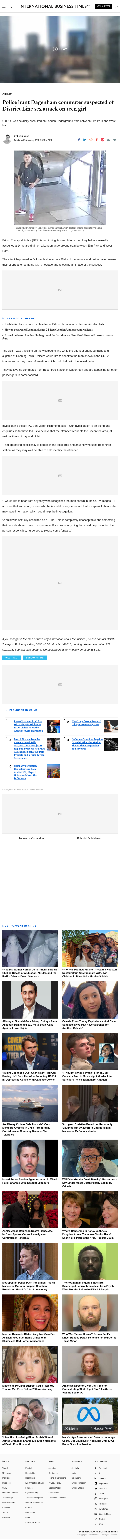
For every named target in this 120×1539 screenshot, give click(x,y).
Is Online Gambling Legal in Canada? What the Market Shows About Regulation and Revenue (87, 744)
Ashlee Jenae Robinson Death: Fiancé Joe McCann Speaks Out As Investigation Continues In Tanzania (27, 1234)
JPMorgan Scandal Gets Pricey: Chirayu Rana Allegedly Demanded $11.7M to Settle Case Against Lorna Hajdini (29, 1024)
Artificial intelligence (34, 1498)
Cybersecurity (31, 1493)
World (5, 1468)
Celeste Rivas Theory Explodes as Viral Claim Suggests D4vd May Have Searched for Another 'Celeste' (89, 1024)
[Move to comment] (115, 140)
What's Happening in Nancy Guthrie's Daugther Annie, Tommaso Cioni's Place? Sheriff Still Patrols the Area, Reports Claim (88, 1234)
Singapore (76, 1478)
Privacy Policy (54, 1483)
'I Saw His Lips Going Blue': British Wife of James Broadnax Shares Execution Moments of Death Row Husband (29, 1441)
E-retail (28, 1468)
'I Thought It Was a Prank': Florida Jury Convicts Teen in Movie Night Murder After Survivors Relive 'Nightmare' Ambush (87, 1076)
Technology (7, 1498)
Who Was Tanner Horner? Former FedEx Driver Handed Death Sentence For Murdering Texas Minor (89, 1337)
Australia (76, 1468)
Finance (29, 1488)
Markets (6, 1478)
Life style (6, 1507)
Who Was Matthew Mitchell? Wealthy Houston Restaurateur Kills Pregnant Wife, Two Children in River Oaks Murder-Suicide (89, 973)
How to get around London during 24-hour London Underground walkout (48, 330)
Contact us (53, 1473)
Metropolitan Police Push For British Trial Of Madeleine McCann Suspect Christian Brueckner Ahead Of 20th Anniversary (28, 1286)
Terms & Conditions (57, 1478)
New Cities (30, 1512)
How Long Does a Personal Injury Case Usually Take (86, 723)
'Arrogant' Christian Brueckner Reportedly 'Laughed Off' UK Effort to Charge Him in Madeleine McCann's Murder (87, 1128)
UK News (6, 1473)
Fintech (28, 1517)
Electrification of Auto (34, 1483)
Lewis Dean (23, 135)
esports (28, 1507)
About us (52, 1468)
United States (78, 1488)
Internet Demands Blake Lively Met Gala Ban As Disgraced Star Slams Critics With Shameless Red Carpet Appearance (28, 1337)
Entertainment (8, 1502)
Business (6, 1483)
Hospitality (30, 1473)
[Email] (109, 140)
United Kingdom (79, 1483)
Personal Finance (10, 1493)
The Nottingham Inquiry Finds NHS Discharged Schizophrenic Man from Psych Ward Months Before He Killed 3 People (88, 1286)
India (74, 1473)
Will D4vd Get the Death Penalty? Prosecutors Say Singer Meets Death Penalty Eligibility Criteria (89, 1183)
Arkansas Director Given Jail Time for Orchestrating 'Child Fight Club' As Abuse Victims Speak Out (87, 1389)
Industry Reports (32, 1522)
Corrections (53, 1493)
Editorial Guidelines (89, 838)
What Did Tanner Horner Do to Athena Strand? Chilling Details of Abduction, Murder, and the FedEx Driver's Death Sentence (29, 973)
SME (4, 1488)
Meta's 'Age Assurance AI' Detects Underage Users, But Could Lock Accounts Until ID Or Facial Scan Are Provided (88, 1441)
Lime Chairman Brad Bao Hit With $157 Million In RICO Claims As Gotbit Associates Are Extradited (28, 726)
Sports (5, 1512)
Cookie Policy (54, 1488)
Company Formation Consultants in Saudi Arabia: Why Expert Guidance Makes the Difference (25, 772)
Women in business (34, 1502)
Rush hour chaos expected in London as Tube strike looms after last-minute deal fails (54, 324)
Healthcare (30, 1478)
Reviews (6, 1517)
